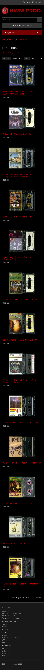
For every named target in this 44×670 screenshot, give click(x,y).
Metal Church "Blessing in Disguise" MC (17, 258)
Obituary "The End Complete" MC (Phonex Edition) (19, 381)
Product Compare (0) (11, 53)
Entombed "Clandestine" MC (17, 134)
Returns (5, 627)
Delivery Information (11, 613)
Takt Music (23, 40)
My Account (6, 649)
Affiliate (6, 640)
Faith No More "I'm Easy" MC (18, 503)
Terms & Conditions (10, 618)
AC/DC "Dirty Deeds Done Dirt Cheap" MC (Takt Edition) (18, 176)
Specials (5, 643)
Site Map (5, 629)
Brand (11, 40)
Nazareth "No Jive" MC (14, 544)
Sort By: (6, 58)
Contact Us (6, 625)
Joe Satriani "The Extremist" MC (20, 340)
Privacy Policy (8, 616)
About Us (5, 611)
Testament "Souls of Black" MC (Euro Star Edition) (19, 93)
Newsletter (6, 656)
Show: (27, 58)
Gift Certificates (10, 638)
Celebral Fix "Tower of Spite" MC (20, 423)
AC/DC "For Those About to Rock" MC (22, 463)
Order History (8, 651)
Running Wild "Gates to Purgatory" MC (21, 585)
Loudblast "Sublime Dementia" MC (20, 300)
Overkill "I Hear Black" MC (17, 217)
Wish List (6, 653)
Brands (5, 636)
